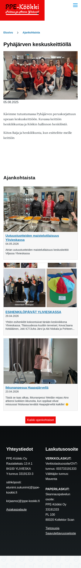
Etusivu (8, 32)
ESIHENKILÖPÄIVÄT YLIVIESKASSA (33, 312)
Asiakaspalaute (16, 509)
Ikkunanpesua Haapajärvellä (27, 387)
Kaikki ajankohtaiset (40, 420)
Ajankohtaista (31, 32)
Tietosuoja (52, 528)
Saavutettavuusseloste (61, 533)
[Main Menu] (75, 5)
